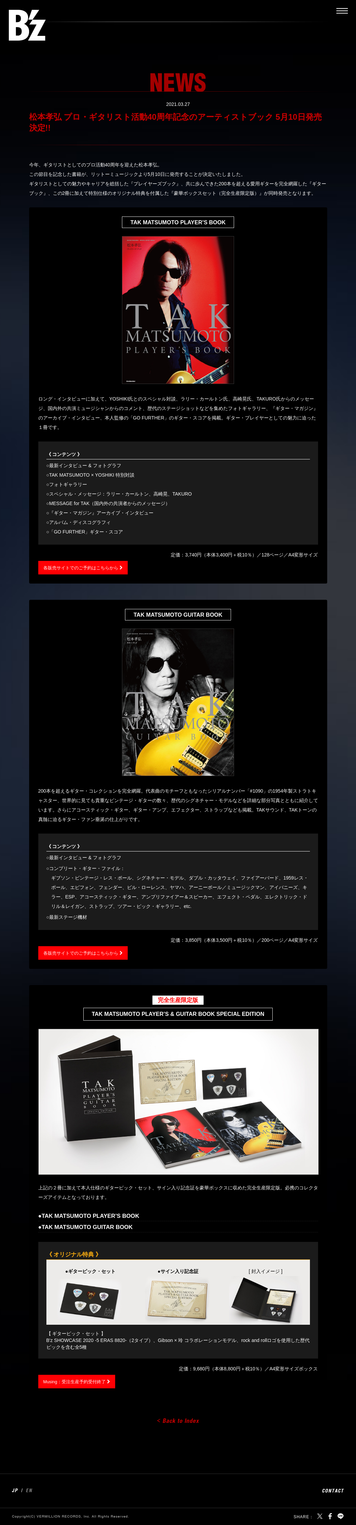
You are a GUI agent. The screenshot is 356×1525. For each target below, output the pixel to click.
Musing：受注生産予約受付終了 (77, 1381)
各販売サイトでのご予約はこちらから (83, 567)
